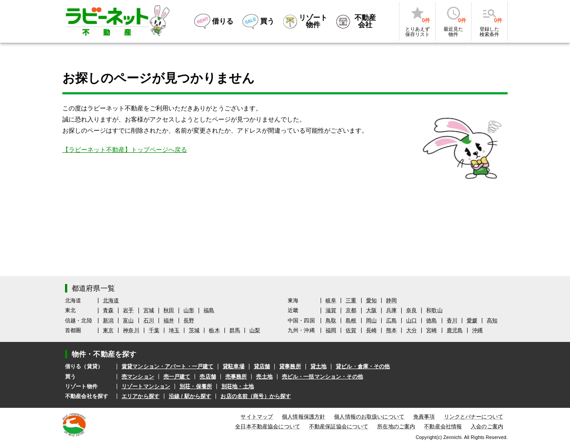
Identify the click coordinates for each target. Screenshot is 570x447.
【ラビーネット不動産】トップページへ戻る (124, 149)
